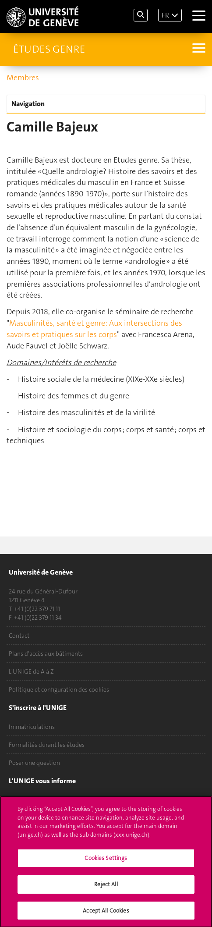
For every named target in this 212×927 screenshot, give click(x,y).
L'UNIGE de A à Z (31, 671)
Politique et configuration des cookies (59, 689)
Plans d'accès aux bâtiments (46, 653)
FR (165, 15)
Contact (19, 635)
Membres (23, 77)
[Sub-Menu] (197, 49)
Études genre (49, 49)
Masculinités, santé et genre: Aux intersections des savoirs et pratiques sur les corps (94, 329)
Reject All (105, 887)
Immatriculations (32, 727)
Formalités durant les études (47, 745)
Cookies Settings (106, 861)
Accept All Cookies (106, 913)
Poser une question (34, 763)
